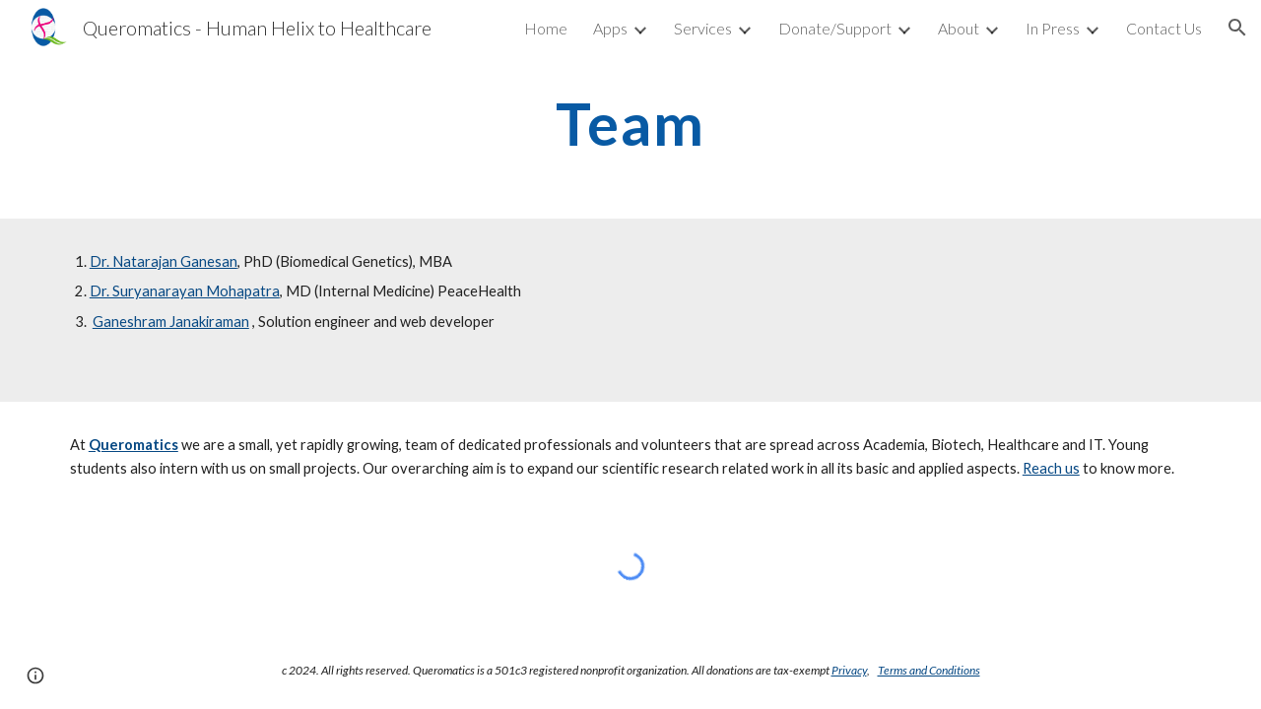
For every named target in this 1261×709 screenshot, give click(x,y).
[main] (630, 123)
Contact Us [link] (1164, 28)
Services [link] (703, 28)
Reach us (1051, 468)
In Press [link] (1053, 28)
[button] (1237, 27)
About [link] (958, 28)
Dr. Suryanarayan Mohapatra (185, 291)
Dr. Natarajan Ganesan (163, 261)
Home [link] (545, 28)
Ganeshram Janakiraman (171, 321)
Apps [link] (610, 28)
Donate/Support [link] (835, 28)
